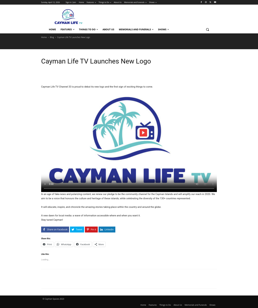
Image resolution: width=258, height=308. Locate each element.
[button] (207, 29)
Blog (52, 37)
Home (44, 37)
